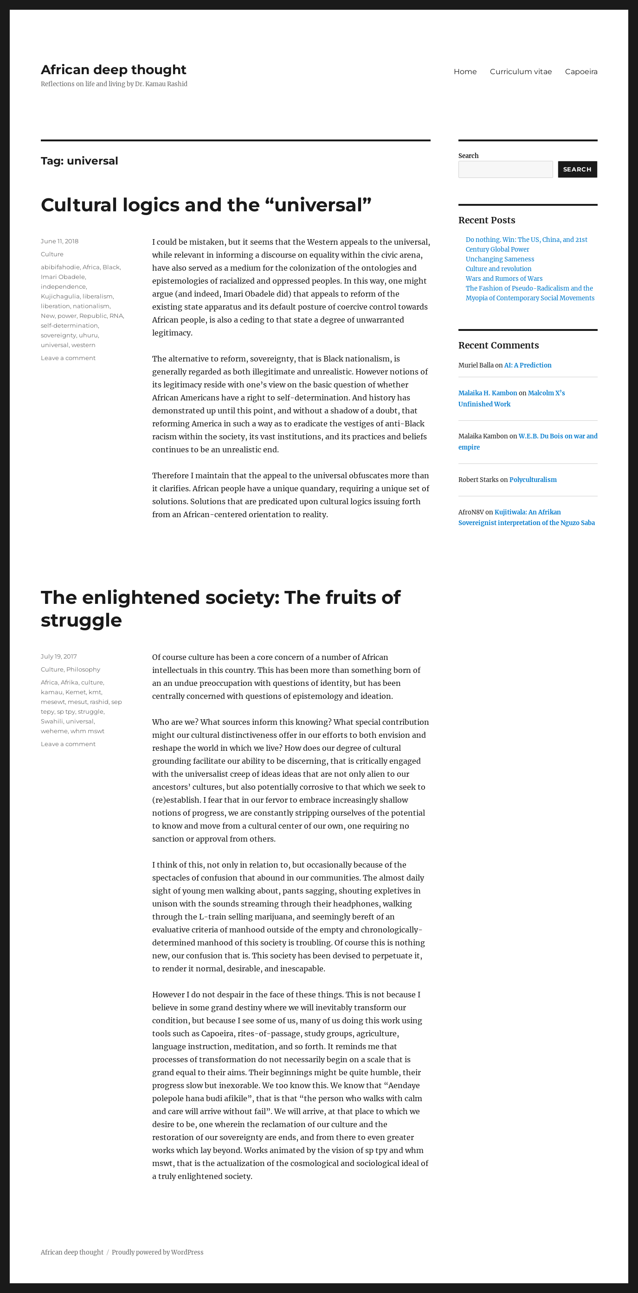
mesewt (53, 701)
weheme (54, 731)
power (67, 315)
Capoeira (581, 71)
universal (55, 345)
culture (92, 682)
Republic (93, 315)
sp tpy (66, 711)
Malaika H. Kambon (487, 393)
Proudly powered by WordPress (158, 1252)
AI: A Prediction (528, 365)
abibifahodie (60, 267)
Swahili (52, 721)
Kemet (75, 692)
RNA (116, 315)
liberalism (98, 296)
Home (465, 71)
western (83, 345)
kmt (95, 692)
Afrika (69, 682)
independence (63, 286)
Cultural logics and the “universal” (206, 204)
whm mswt (87, 731)
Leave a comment (68, 357)
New (48, 315)
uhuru (88, 335)
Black (111, 267)
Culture (52, 254)
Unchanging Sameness (500, 259)
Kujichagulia (60, 296)
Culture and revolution (499, 269)
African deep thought (114, 69)
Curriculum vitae (521, 71)
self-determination (69, 325)
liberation (55, 306)
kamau (52, 692)
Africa (91, 267)
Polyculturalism (533, 480)
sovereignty (58, 335)
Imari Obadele (63, 276)
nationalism (91, 306)
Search (468, 156)
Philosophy (83, 669)
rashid (99, 701)
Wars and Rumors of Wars (504, 279)
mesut (77, 701)
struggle (90, 711)
